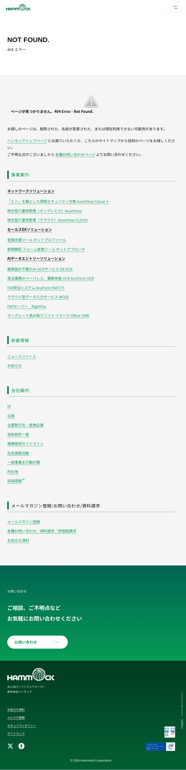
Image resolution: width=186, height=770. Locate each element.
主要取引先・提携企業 (25, 424)
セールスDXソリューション (29, 229)
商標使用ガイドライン (25, 443)
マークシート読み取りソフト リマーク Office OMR (48, 315)
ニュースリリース (21, 356)
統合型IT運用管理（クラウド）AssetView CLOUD (47, 219)
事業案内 (20, 174)
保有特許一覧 (18, 434)
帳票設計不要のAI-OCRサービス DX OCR (39, 268)
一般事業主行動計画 (23, 462)
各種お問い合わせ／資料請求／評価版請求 (41, 530)
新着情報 (20, 340)
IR (9, 406)
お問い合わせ (36, 642)
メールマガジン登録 (23, 521)
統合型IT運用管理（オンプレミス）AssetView (44, 210)
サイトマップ (16, 733)
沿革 (11, 415)
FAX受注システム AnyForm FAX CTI (35, 287)
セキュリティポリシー (21, 725)
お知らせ (14, 365)
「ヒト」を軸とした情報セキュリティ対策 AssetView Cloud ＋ (58, 201)
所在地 (12, 471)
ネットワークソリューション (30, 190)
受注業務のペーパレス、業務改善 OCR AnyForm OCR (50, 278)
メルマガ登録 (16, 717)
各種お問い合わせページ (75, 154)
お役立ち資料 (18, 540)
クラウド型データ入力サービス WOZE (38, 296)
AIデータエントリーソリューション (36, 258)
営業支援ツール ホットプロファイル (36, 239)
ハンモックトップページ (27, 140)
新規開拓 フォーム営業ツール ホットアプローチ (46, 249)
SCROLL (182, 724)
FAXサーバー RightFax (26, 306)
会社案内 (20, 390)
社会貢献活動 (18, 452)
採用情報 (14, 480)
